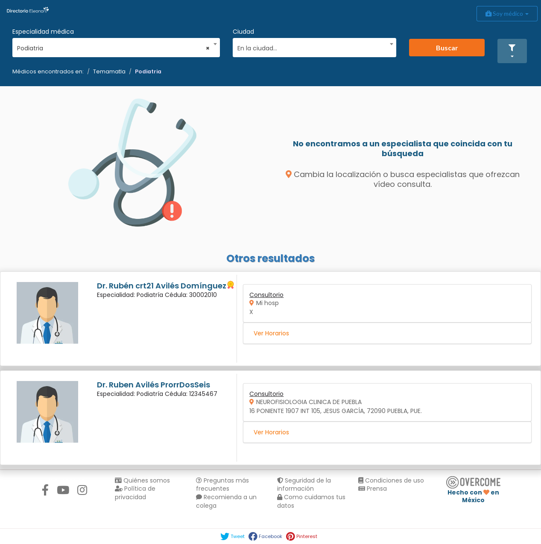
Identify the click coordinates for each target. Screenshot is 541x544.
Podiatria (148, 71)
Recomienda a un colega (226, 501)
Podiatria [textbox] (113, 48)
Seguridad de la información (304, 484)
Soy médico (507, 13)
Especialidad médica (43, 31)
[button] (512, 51)
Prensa (372, 488)
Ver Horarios (271, 333)
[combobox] (113, 46)
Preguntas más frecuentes (222, 484)
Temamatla (109, 71)
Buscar (447, 48)
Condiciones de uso (391, 480)
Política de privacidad (135, 492)
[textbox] (311, 47)
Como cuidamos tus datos (311, 501)
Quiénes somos (142, 480)
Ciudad (243, 31)
